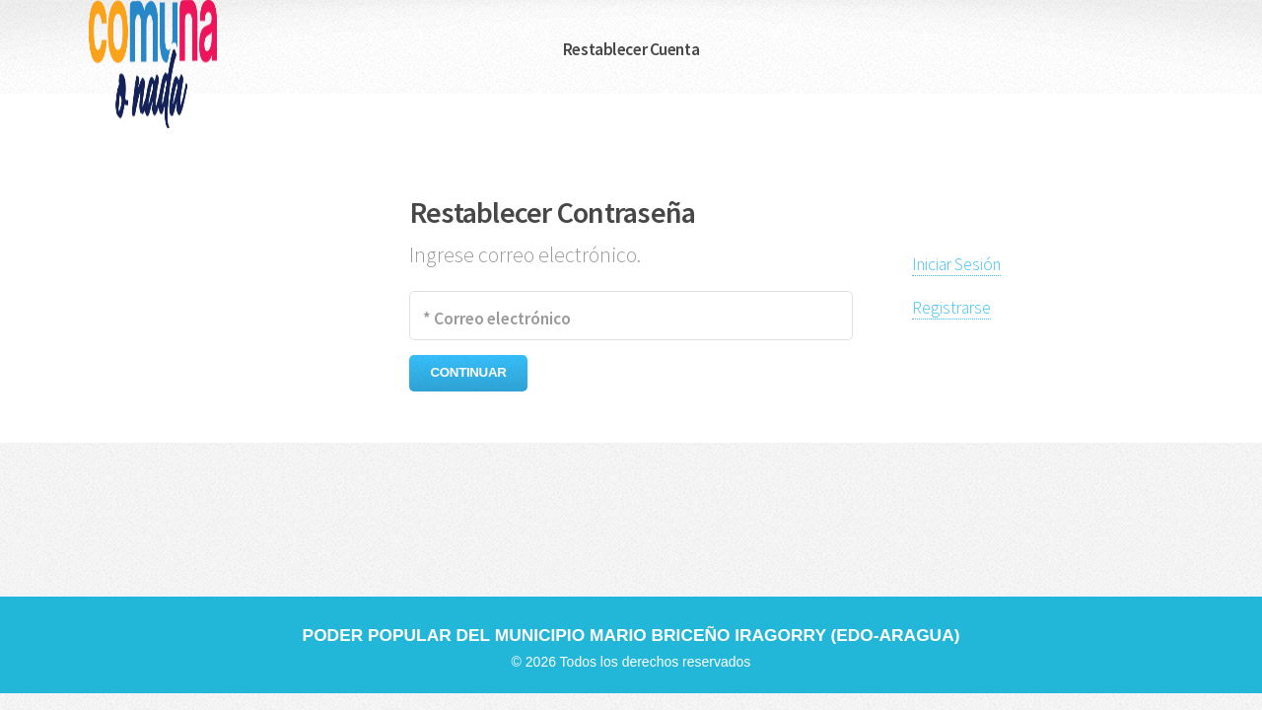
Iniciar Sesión (956, 264)
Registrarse (951, 308)
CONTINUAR (469, 372)
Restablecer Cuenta (631, 49)
